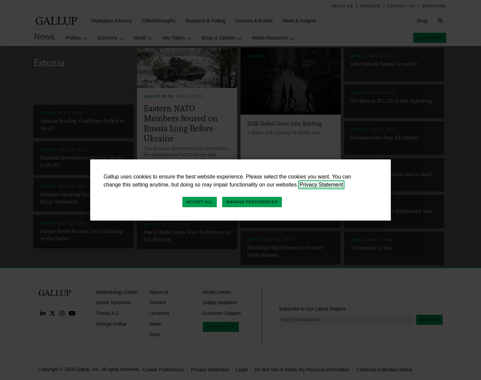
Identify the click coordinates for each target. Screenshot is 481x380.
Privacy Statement (321, 184)
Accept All (199, 202)
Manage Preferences (252, 202)
